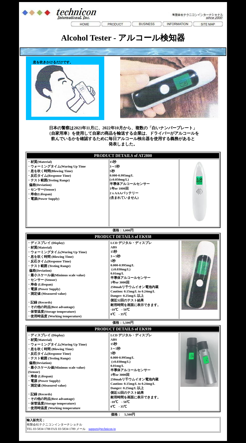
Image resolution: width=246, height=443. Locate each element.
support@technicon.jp (102, 429)
